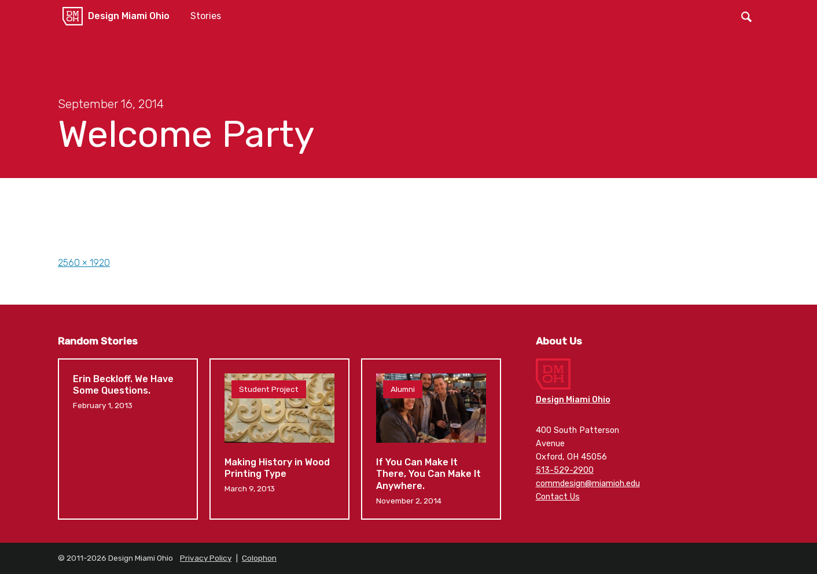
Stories (205, 15)
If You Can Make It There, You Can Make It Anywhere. (431, 439)
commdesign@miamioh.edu (588, 483)
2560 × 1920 (84, 262)
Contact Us (558, 497)
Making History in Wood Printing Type (279, 439)
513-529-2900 (565, 470)
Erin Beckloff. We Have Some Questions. (128, 439)
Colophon (259, 557)
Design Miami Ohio (129, 15)
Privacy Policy (205, 557)
